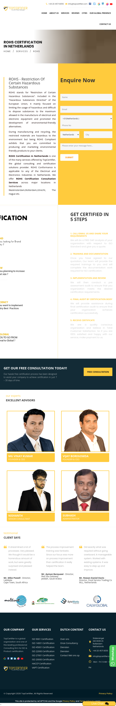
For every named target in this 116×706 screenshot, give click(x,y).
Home (44, 13)
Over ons (64, 639)
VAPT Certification (41, 667)
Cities (84, 13)
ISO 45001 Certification (43, 647)
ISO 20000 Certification (43, 659)
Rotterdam (31, 189)
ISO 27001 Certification (43, 655)
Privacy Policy (105, 693)
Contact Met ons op (69, 655)
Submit (69, 157)
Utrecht (41, 189)
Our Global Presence (100, 13)
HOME (7, 51)
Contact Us (105, 24)
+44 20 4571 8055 (56, 4)
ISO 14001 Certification (43, 643)
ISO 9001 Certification (42, 639)
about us (54, 13)
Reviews (75, 13)
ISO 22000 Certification (43, 651)
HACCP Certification (41, 663)
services (65, 13)
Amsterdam (18, 189)
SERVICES (22, 51)
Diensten (64, 651)
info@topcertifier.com (76, 4)
